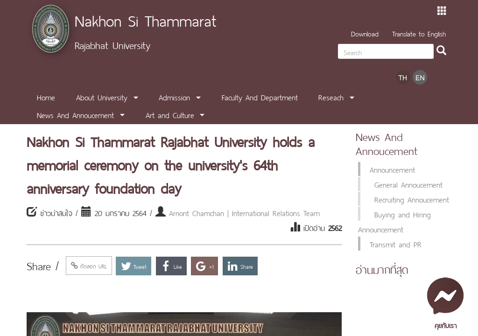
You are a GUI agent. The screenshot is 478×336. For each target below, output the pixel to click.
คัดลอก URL (89, 265)
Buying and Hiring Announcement (394, 221)
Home (46, 97)
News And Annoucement (75, 114)
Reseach (331, 97)
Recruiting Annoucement (411, 199)
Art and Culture (170, 114)
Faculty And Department (260, 97)
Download (365, 33)
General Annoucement (408, 184)
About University (101, 97)
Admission (174, 97)
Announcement (392, 169)
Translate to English (419, 33)
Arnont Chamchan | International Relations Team (244, 212)
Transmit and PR (396, 244)
